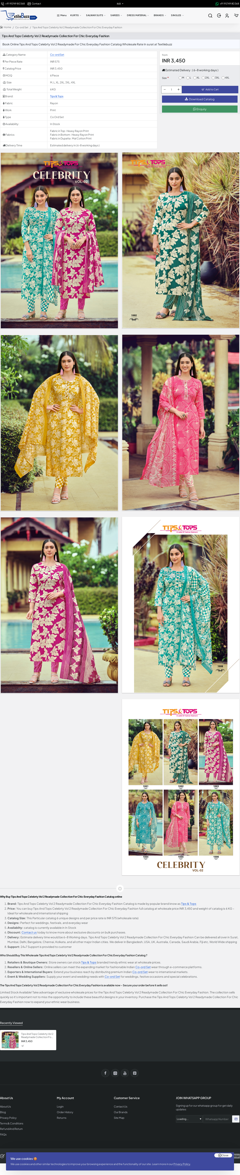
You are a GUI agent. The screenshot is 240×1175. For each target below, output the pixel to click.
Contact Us (120, 1106)
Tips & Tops (56, 96)
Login (60, 1106)
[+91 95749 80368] (13, 4)
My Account (65, 1098)
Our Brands (120, 1111)
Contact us (29, 932)
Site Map (119, 1116)
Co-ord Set (21, 27)
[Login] (219, 15)
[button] (211, 91)
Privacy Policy (183, 1161)
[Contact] (34, 4)
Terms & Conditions (11, 1122)
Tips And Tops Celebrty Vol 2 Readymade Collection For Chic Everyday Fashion (37, 1035)
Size (164, 77)
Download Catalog (199, 101)
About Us (5, 1106)
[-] (165, 91)
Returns (61, 1116)
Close (224, 1150)
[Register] (228, 15)
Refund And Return (10, 1127)
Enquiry (199, 111)
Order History (64, 1111)
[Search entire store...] (210, 15)
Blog (3, 1111)
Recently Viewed (10, 1022)
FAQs (3, 1133)
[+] (179, 91)
